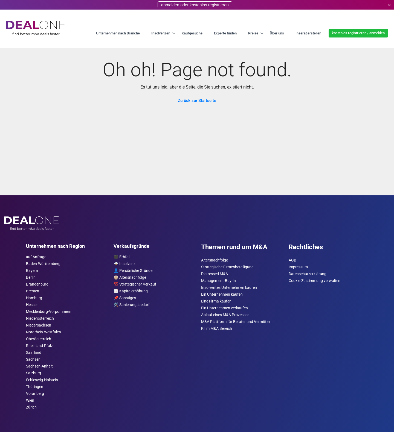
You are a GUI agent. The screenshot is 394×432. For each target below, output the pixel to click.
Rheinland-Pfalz (39, 345)
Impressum (298, 267)
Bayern (32, 270)
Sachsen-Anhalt (39, 366)
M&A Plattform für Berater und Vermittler (236, 321)
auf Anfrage (36, 257)
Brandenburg (37, 284)
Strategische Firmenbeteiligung (227, 267)
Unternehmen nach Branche (118, 33)
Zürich (31, 407)
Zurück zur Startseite (197, 100)
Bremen (32, 291)
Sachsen (33, 359)
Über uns (277, 33)
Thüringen (34, 386)
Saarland (33, 352)
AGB (292, 260)
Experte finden (225, 33)
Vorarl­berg (35, 393)
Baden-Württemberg (43, 263)
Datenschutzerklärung (307, 274)
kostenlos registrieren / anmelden (358, 33)
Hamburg (34, 298)
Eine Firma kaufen (216, 301)
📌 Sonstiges (125, 298)
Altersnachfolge (214, 260)
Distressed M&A (214, 274)
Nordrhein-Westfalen (43, 332)
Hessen (32, 304)
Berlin (31, 277)
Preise (253, 33)
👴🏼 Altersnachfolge (130, 277)
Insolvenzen (160, 33)
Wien (30, 400)
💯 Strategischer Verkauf (135, 284)
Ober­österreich (38, 339)
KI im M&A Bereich (216, 328)
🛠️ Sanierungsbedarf (132, 304)
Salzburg (33, 373)
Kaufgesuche (192, 33)
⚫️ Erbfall (122, 257)
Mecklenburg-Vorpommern (48, 311)
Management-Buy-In (218, 280)
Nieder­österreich (40, 318)
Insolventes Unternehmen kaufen (229, 287)
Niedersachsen (38, 325)
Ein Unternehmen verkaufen (224, 308)
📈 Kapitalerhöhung (131, 291)
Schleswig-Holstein (42, 380)
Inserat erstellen (308, 33)
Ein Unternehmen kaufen (222, 294)
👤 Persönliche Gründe (133, 270)
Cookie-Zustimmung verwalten (314, 280)
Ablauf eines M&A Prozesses (225, 315)
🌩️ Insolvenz (124, 263)
